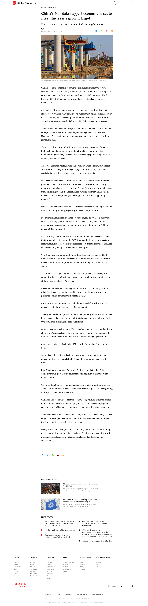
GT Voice (33, 562)
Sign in (133, 3)
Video (81, 562)
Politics (16, 562)
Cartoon (49, 578)
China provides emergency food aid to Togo (97, 541)
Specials (82, 569)
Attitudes (66, 564)
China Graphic (18, 576)
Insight (32, 564)
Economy (33, 567)
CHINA (16, 557)
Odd (15, 573)
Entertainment (67, 569)
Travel (65, 571)
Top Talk (49, 571)
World (98, 564)
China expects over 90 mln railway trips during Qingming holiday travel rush (58, 536)
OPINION (50, 557)
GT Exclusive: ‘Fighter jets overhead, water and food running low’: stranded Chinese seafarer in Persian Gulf (59, 523)
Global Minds (51, 567)
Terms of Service (97, 595)
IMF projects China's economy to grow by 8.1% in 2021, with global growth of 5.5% (81, 500)
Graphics (82, 564)
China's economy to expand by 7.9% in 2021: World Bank (80, 485)
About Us (48, 595)
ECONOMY (53, 8)
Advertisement (82, 595)
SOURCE (44, 8)
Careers (58, 595)
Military (16, 569)
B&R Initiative (34, 573)
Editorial (49, 562)
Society (16, 564)
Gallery (82, 567)
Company (33, 571)
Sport (97, 567)
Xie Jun (45, 29)
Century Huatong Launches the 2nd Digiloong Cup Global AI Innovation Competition (95, 523)
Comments (33, 569)
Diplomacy (17, 567)
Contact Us (69, 595)
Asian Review (51, 569)
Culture (65, 567)
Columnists (50, 576)
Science (16, 571)
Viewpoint (50, 573)
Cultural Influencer (69, 562)
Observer (49, 564)
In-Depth (99, 562)
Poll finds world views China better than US (60, 530)
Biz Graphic (33, 576)
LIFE (65, 557)
